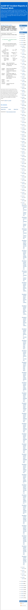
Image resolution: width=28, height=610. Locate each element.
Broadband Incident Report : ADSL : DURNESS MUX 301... (24, 254)
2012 (22, 587)
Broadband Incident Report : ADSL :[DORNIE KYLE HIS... (24, 397)
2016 (22, 44)
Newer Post (3, 109)
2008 (22, 595)
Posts (22, 603)
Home (9, 109)
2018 (22, 40)
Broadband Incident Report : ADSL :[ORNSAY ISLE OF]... (24, 407)
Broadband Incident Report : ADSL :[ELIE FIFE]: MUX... (24, 344)
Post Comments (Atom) (11, 111)
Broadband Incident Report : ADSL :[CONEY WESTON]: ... (24, 509)
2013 (22, 585)
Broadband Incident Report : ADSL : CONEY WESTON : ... (24, 376)
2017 (22, 42)
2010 (22, 591)
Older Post (16, 109)
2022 (22, 34)
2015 (22, 581)
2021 (22, 36)
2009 (22, 593)
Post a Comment (4, 107)
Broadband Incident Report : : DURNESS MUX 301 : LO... (24, 244)
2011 (22, 589)
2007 (22, 597)
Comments (23, 605)
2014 (22, 583)
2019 (22, 38)
